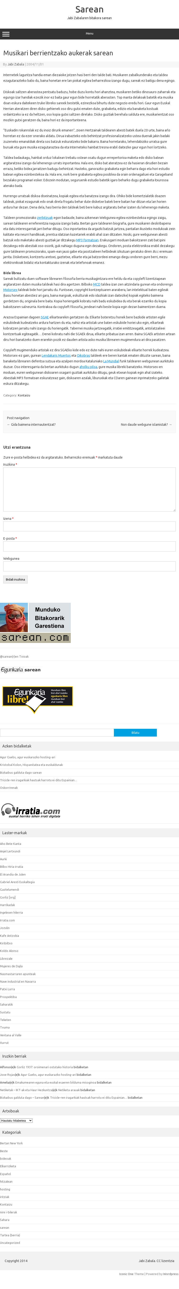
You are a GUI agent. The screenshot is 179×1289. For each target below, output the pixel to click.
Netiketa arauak (69, 1090)
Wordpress (171, 1274)
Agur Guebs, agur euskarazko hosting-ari (27, 757)
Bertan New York (11, 1143)
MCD (96, 284)
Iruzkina (10, 464)
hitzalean (6, 1181)
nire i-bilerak (8, 1212)
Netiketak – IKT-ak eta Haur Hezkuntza (26, 1090)
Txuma (5, 1027)
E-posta (10, 538)
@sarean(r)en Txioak (14, 656)
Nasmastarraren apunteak (18, 974)
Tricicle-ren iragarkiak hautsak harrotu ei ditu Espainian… (38, 780)
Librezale (6, 958)
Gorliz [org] (8, 897)
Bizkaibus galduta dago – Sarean (22, 1097)
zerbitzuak (45, 218)
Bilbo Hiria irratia (11, 866)
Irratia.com (7, 920)
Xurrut (4, 1042)
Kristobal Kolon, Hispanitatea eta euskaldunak (31, 764)
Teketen (5, 1019)
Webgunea (11, 558)
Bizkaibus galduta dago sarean (21, 772)
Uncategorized (10, 1242)
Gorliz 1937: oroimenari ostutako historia (45, 1067)
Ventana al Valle (10, 1035)
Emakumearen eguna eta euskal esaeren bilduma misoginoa (55, 1082)
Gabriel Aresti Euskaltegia (17, 882)
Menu (89, 34)
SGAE (45, 317)
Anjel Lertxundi (10, 851)
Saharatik (6, 1004)
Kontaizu (24, 395)
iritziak (4, 1196)
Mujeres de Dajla (11, 966)
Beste (4, 1151)
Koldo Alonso (9, 950)
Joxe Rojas (7, 1074)
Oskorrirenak (9, 787)
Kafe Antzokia (9, 935)
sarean (4, 1227)
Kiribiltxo (6, 943)
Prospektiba (8, 996)
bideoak (5, 1158)
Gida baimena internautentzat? (31, 424)
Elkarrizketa (8, 1166)
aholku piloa (88, 367)
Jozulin (5, 927)
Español (5, 1174)
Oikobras (83, 355)
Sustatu (5, 1012)
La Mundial (111, 361)
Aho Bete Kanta (10, 843)
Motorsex (10, 290)
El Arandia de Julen (13, 874)
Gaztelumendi (9, 889)
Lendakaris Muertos (56, 355)
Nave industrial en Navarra (18, 981)
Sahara (4, 1219)
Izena (8, 519)
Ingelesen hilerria (11, 912)
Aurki (3, 859)
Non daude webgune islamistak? (146, 424)
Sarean (89, 9)
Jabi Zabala (16, 64)
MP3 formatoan (87, 240)
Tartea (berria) (10, 1235)
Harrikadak (7, 905)
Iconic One (126, 1274)
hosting (5, 1189)
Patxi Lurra (7, 989)
